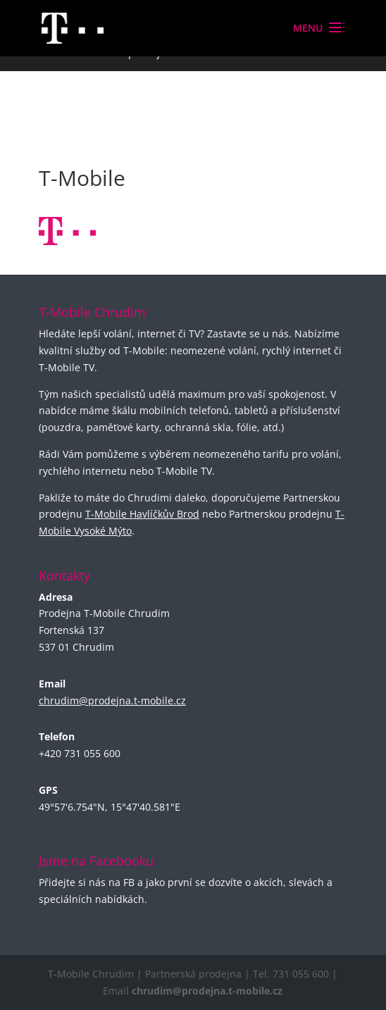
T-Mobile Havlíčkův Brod (142, 513)
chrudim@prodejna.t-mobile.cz (112, 700)
